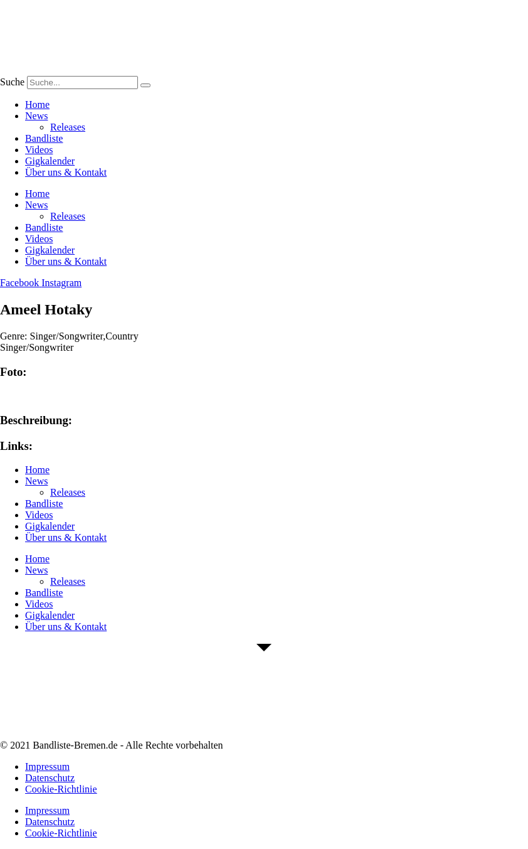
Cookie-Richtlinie (61, 789)
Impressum (47, 766)
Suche (12, 82)
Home (37, 104)
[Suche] (145, 85)
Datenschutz (50, 777)
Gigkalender (50, 161)
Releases (67, 127)
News (36, 115)
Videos (39, 149)
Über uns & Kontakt (66, 172)
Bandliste (44, 138)
